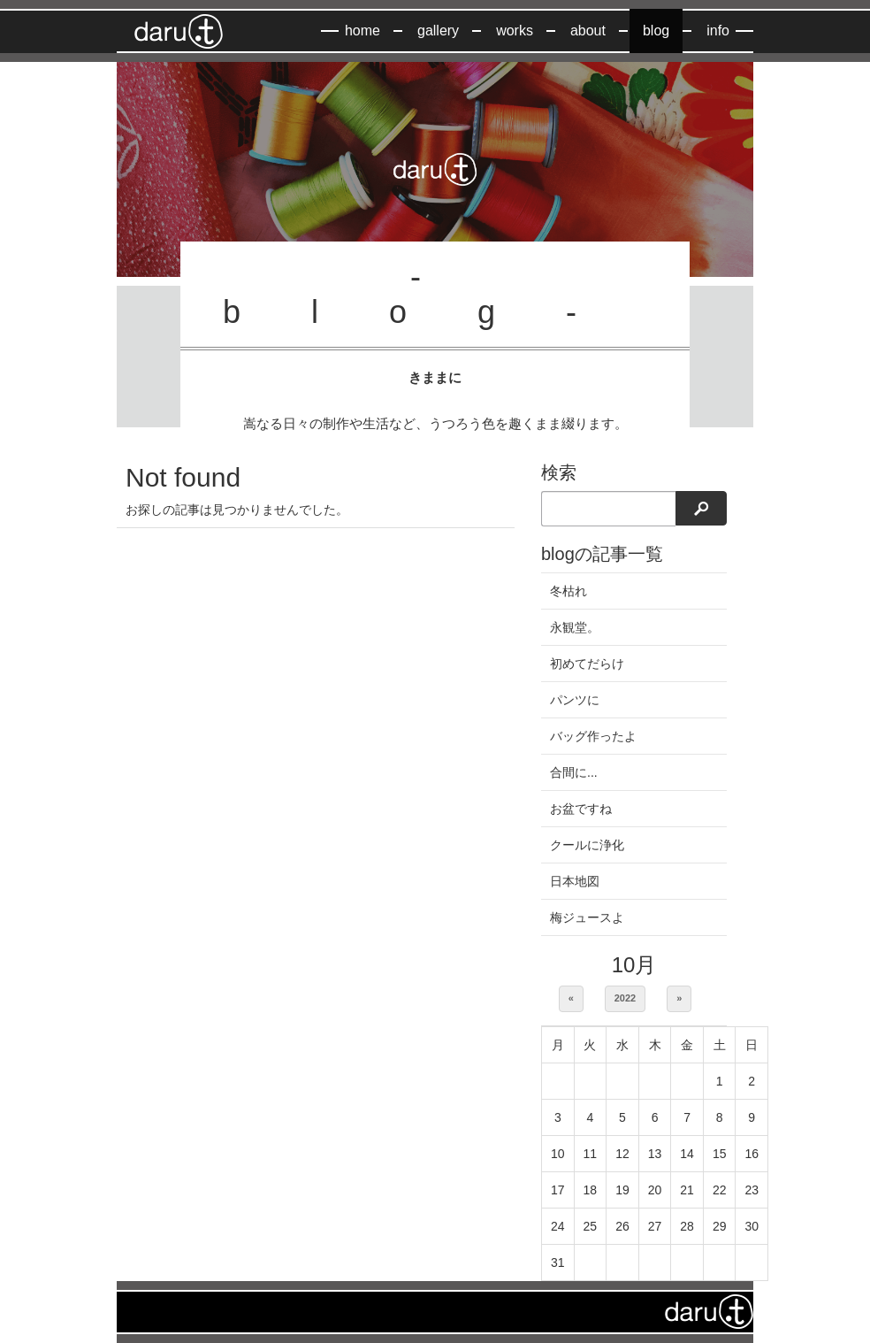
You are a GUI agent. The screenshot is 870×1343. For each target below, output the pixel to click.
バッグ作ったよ (593, 736)
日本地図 (574, 881)
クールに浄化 (587, 845)
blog (656, 30)
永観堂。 (574, 627)
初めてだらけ (587, 663)
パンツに (574, 700)
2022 (625, 998)
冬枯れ (568, 591)
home (362, 30)
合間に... (574, 772)
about (588, 30)
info (717, 30)
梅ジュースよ (587, 917)
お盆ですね (581, 809)
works (514, 30)
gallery (438, 30)
